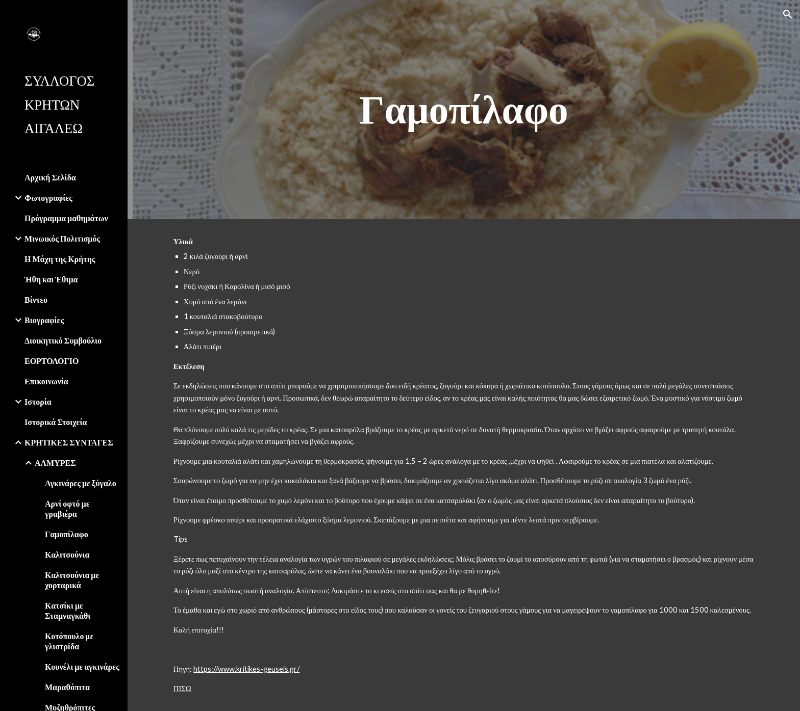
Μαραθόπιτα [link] (67, 687)
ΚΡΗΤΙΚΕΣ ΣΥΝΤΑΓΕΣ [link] (68, 442)
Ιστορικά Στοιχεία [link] (55, 422)
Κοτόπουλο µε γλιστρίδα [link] (69, 641)
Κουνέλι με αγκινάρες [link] (82, 666)
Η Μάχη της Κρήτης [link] (59, 259)
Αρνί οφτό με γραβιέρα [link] (67, 508)
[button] (788, 14)
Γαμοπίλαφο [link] (66, 534)
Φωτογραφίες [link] (48, 197)
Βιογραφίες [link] (44, 320)
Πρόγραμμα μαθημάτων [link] (66, 218)
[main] (464, 109)
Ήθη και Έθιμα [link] (51, 279)
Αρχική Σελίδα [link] (50, 177)
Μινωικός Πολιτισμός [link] (62, 238)
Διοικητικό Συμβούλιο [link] (63, 340)
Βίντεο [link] (35, 299)
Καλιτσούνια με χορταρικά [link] (72, 580)
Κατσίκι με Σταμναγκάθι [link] (67, 610)
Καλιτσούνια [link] (67, 554)
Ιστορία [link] (38, 401)
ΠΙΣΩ (182, 688)
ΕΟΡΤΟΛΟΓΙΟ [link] (51, 360)
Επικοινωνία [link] (46, 381)
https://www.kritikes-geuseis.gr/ (246, 669)
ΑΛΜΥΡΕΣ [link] (55, 462)
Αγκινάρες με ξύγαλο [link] (80, 483)
